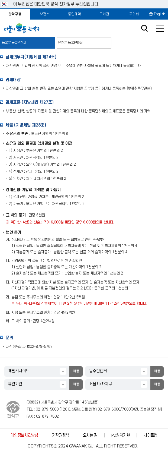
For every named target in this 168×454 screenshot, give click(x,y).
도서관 (104, 14)
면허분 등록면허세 (70, 43)
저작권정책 (60, 435)
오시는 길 (90, 435)
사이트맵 (150, 435)
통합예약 (74, 14)
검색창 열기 (144, 28)
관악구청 (14, 14)
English (159, 14)
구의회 (134, 14)
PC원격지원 (120, 435)
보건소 (45, 14)
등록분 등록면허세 (14, 43)
